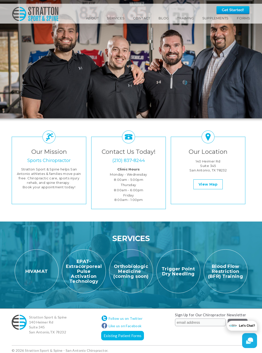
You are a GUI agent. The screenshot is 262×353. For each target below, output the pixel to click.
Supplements (215, 18)
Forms (243, 18)
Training (185, 18)
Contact (141, 18)
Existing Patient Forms (122, 335)
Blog (164, 18)
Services (116, 18)
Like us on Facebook (125, 326)
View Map (208, 184)
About (92, 18)
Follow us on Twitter (125, 318)
